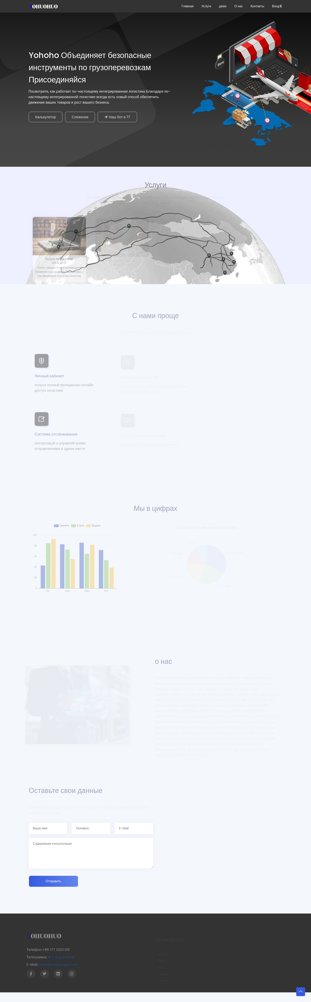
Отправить (53, 881)
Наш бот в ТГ (117, 118)
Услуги (206, 6)
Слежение (80, 118)
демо (223, 6)
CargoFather (58, 957)
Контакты (257, 6)
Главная (188, 6)
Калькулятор (45, 118)
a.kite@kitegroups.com (56, 964)
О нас (238, 6)
